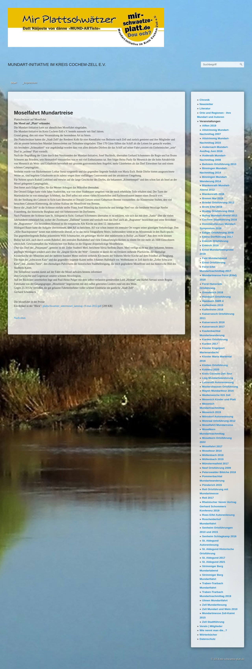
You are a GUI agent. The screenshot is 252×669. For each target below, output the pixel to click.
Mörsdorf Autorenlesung (217, 416)
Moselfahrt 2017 (212, 446)
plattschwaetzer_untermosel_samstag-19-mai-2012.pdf (72, 306)
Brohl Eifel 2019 (212, 206)
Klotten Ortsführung (215, 365)
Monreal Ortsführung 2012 (218, 420)
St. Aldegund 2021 (213, 561)
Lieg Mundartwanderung (217, 377)
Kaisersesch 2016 (213, 322)
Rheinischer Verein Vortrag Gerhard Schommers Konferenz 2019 (218, 506)
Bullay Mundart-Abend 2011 (219, 215)
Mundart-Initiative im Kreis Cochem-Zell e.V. (57, 64)
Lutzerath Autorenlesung (218, 382)
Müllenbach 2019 (213, 459)
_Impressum (29, 82)
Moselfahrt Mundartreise (217, 425)
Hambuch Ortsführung (216, 296)
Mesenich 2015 (211, 412)
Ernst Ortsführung (213, 262)
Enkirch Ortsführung (215, 241)
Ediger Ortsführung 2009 (217, 232)
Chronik (205, 99)
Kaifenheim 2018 (212, 309)
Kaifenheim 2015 (212, 305)
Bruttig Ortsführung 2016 (218, 211)
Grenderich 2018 (212, 292)
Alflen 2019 (209, 125)
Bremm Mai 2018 (212, 198)
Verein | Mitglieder (211, 626)
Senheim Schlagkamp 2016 (219, 536)
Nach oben (20, 318)
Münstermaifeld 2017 (215, 463)
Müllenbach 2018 (213, 455)
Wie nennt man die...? (213, 630)
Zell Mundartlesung (214, 604)
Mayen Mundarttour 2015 (218, 390)
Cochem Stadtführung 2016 (219, 219)
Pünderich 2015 (212, 485)
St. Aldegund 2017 (213, 557)
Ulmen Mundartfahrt (215, 600)
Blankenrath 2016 (213, 194)
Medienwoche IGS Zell (216, 395)
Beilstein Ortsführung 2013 (219, 164)
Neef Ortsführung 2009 (216, 467)
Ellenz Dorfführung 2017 (217, 236)
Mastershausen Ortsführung (220, 386)
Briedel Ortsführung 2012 (218, 202)
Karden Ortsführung (215, 339)
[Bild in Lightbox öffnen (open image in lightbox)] (86, 27)
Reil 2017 (208, 497)
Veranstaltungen (210, 121)
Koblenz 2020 (210, 369)
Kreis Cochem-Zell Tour (217, 373)
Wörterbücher (208, 634)
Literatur (205, 108)
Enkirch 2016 (210, 245)
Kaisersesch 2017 (213, 326)
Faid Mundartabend (214, 258)
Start (14, 82)
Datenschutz (208, 639)
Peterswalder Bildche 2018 (219, 472)
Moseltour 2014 (212, 450)
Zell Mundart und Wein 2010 (220, 609)
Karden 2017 (210, 343)
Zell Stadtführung (213, 621)
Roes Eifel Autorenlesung (218, 514)
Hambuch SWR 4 (213, 301)
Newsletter (206, 104)
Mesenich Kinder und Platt (219, 399)
